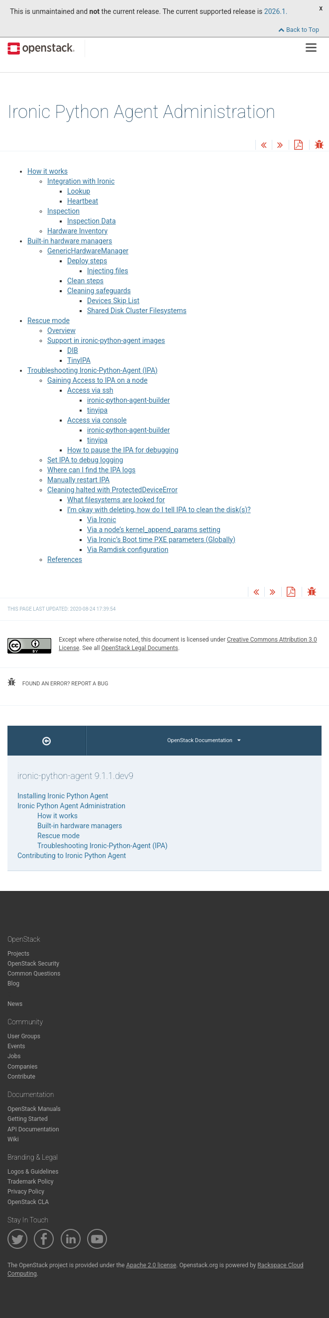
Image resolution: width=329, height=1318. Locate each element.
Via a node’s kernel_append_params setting (153, 530)
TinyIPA (79, 360)
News (14, 1003)
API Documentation (33, 1129)
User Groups (23, 1036)
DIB (72, 350)
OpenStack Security (33, 963)
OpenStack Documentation (203, 740)
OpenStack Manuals (34, 1108)
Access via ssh (90, 390)
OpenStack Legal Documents (140, 648)
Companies (22, 1066)
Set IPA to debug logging (85, 460)
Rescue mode (48, 321)
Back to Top (298, 29)
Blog (13, 983)
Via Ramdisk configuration (127, 549)
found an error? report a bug (57, 682)
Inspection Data (91, 221)
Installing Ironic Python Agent (62, 796)
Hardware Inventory (77, 231)
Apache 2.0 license (151, 1265)
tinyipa (97, 410)
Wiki (13, 1139)
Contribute (21, 1076)
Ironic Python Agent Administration (71, 806)
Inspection (63, 211)
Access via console (97, 420)
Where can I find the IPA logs (91, 470)
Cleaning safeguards (99, 291)
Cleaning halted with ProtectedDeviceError (112, 490)
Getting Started (27, 1118)
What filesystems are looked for (116, 500)
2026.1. (276, 11)
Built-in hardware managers (69, 241)
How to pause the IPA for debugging (122, 450)
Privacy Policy (25, 1191)
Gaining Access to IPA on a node (97, 380)
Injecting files (107, 271)
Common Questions (33, 973)
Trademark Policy (30, 1181)
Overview (61, 330)
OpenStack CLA (28, 1202)
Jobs (13, 1056)
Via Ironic (101, 520)
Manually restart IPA (78, 480)
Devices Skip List (113, 301)
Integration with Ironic (80, 181)
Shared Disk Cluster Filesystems (137, 311)
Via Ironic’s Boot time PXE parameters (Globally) (161, 540)
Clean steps (85, 281)
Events (16, 1046)
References (64, 559)
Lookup (78, 191)
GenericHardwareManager (87, 251)
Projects (18, 953)
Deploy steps (87, 261)
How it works (47, 171)
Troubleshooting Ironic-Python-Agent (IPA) (92, 370)
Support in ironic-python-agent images (106, 340)
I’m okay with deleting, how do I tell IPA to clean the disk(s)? (159, 510)
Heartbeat (82, 201)
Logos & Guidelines (32, 1171)
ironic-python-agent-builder (128, 400)
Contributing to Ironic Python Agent (71, 856)
